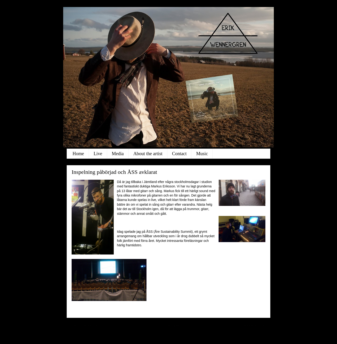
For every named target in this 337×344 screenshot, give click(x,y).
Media (118, 153)
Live (98, 153)
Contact (179, 153)
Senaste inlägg (85, 325)
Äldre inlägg (255, 325)
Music (202, 153)
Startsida (171, 325)
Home (78, 153)
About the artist (147, 153)
